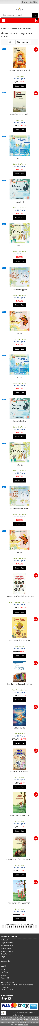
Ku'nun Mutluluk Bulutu (19, 509)
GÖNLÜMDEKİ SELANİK (19, 114)
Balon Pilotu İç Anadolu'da (19, 640)
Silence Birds (19, 202)
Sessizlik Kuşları (19, 421)
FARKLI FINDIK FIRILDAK (19, 815)
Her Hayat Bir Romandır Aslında (19, 684)
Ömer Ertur (19, 120)
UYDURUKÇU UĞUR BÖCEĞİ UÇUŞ (19, 859)
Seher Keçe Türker (19, 164)
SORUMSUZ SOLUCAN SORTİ (19, 903)
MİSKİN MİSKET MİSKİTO (19, 772)
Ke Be (19, 552)
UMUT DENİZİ (19, 728)
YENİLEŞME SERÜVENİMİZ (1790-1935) (19, 596)
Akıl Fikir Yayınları (19, 79)
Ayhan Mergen (19, 76)
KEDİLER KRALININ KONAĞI (19, 70)
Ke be (19, 333)
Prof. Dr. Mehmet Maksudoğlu (19, 602)
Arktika (19, 377)
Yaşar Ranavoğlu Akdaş (19, 690)
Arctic (19, 158)
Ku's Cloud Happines (19, 289)
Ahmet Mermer (19, 734)
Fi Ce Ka (20, 246)
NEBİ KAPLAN (19, 646)
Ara (34, 16)
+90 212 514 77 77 (7, 990)
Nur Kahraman (19, 778)
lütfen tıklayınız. (23, 1025)
